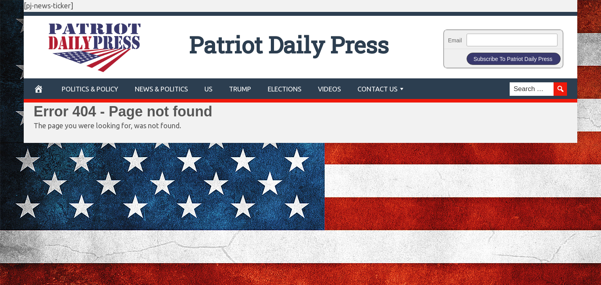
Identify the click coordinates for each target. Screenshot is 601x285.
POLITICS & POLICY (90, 89)
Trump (240, 89)
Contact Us (377, 89)
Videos (329, 89)
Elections (284, 89)
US (208, 89)
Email (455, 40)
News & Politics (161, 89)
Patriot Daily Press (289, 44)
